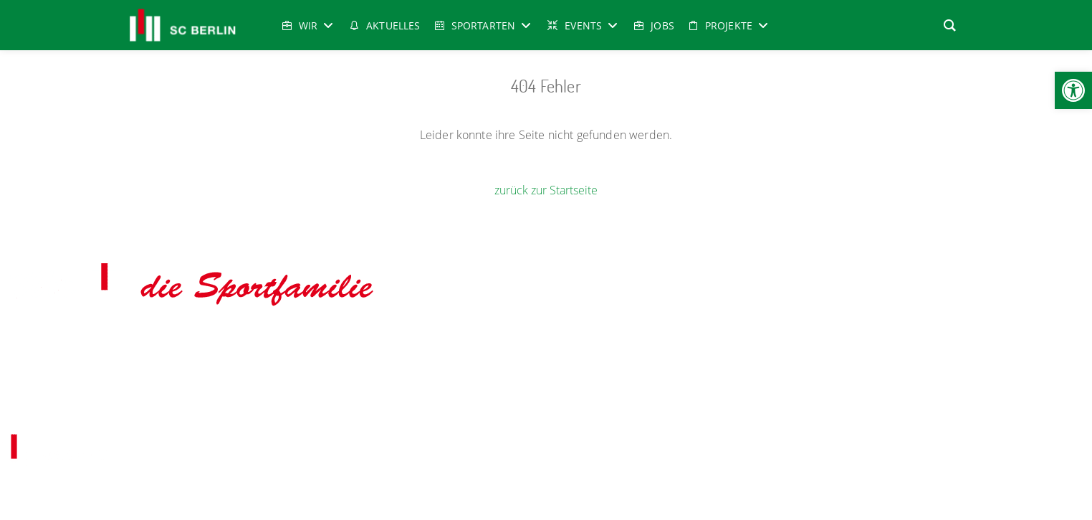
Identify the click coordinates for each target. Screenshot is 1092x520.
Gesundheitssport (371, 340)
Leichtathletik (508, 340)
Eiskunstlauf (257, 340)
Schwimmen (672, 340)
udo (427, 340)
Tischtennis (902, 340)
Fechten (307, 340)
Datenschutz (578, 402)
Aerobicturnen (159, 340)
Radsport (563, 340)
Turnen (949, 340)
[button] (1073, 90)
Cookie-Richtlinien (652, 402)
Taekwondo (730, 340)
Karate (458, 340)
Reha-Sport (615, 340)
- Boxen (207, 340)
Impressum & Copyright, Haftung (471, 402)
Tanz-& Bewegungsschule (816, 340)
